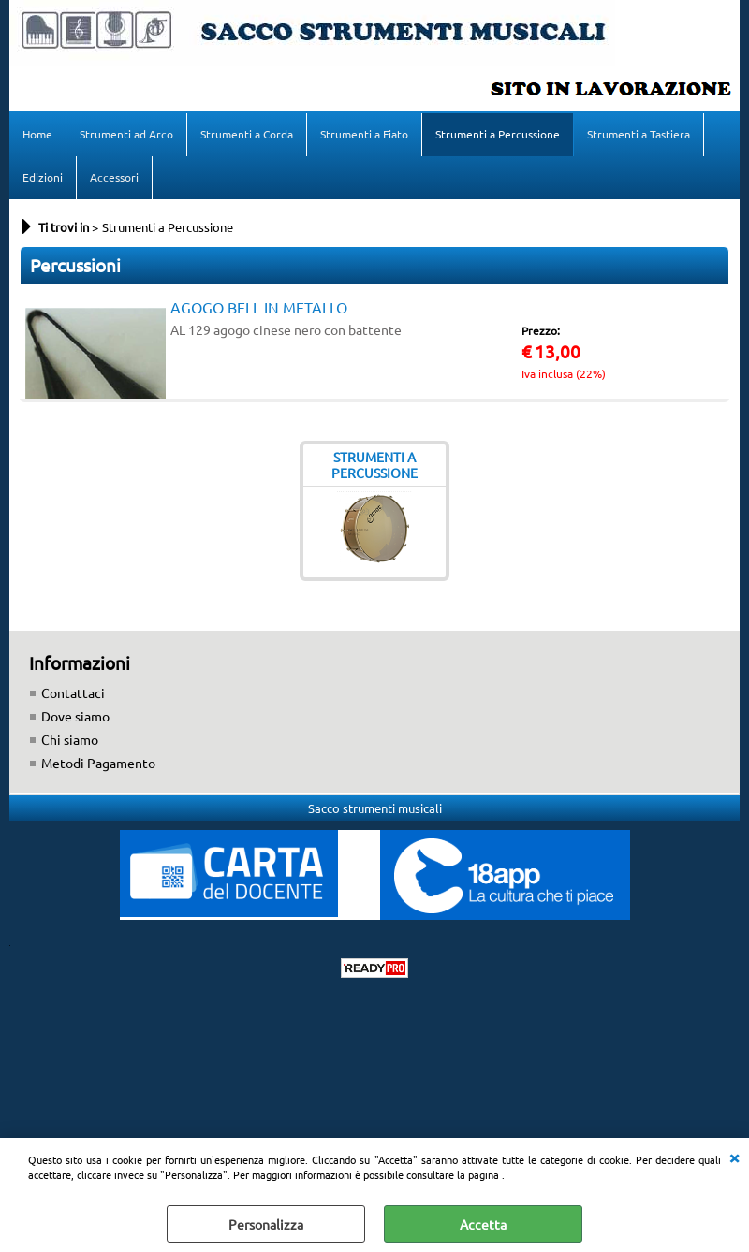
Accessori (114, 176)
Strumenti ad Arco (126, 133)
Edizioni (42, 176)
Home (37, 133)
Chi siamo (69, 739)
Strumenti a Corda (246, 133)
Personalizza (265, 1224)
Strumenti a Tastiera (638, 133)
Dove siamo (75, 715)
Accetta (483, 1224)
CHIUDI (734, 1156)
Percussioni (75, 265)
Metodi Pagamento (98, 762)
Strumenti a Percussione (497, 133)
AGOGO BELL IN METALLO (258, 307)
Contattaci (73, 692)
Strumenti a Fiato (364, 133)
